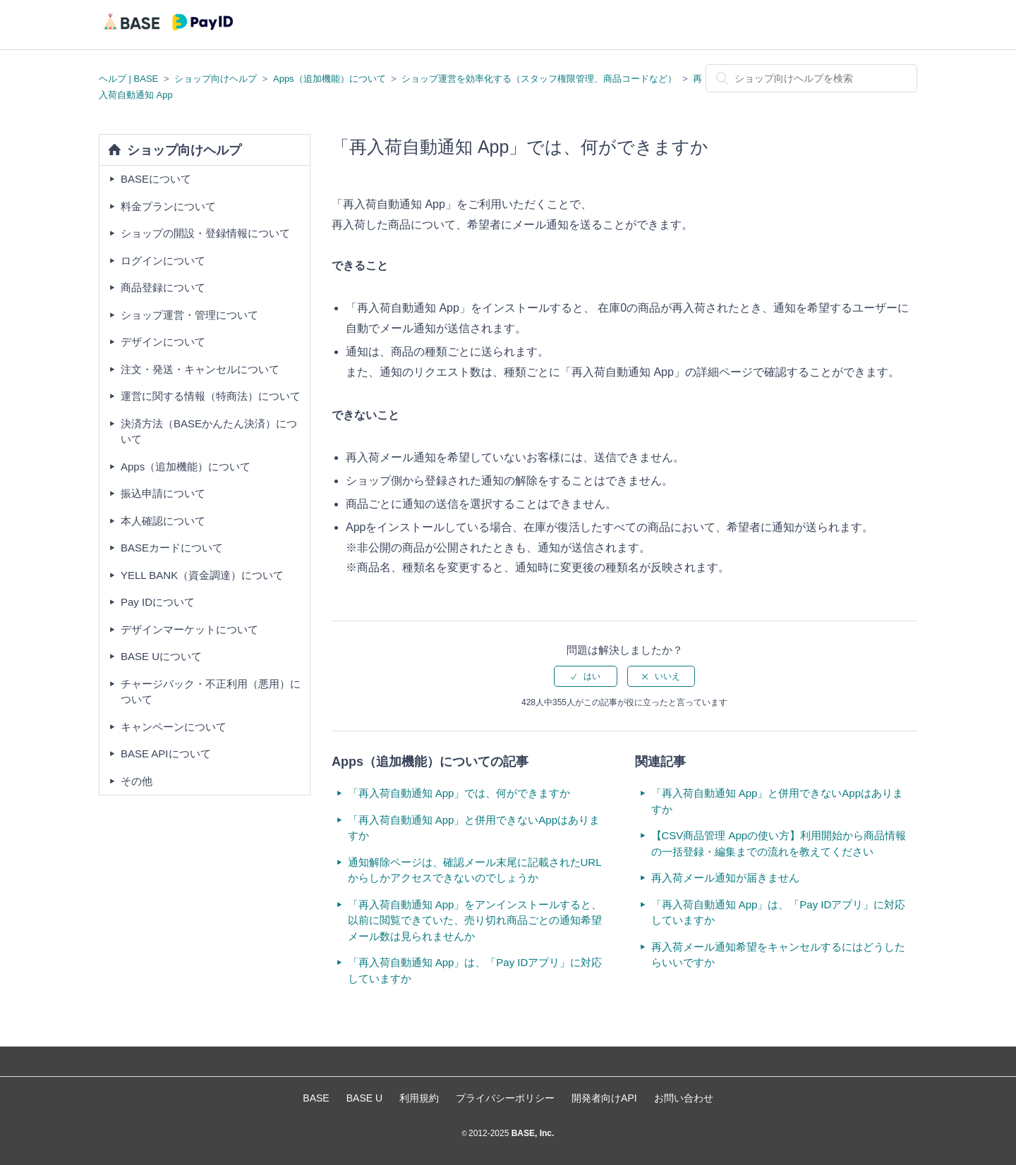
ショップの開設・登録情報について (205, 233)
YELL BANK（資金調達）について (202, 575)
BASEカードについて (172, 548)
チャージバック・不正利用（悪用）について (211, 692)
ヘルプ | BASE (128, 78)
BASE (316, 1098)
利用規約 (419, 1098)
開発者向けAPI (604, 1098)
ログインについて (163, 261)
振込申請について (163, 493)
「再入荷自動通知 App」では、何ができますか (459, 793)
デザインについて (163, 342)
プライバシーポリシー (505, 1098)
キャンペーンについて (173, 727)
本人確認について (163, 521)
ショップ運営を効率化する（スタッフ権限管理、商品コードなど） (539, 78)
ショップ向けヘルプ (215, 78)
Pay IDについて (158, 602)
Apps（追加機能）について (329, 78)
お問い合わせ (683, 1098)
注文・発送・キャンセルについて (200, 369)
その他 (136, 781)
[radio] (585, 676)
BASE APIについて (166, 754)
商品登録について (163, 287)
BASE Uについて (161, 656)
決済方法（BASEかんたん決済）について (209, 431)
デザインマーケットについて (189, 629)
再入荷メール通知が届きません (725, 878)
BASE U (364, 1098)
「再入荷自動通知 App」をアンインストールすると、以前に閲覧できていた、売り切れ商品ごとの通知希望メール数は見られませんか (475, 920)
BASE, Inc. (531, 1133)
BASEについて (156, 179)
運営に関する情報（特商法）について (211, 396)
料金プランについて (168, 206)
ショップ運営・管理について (189, 315)
